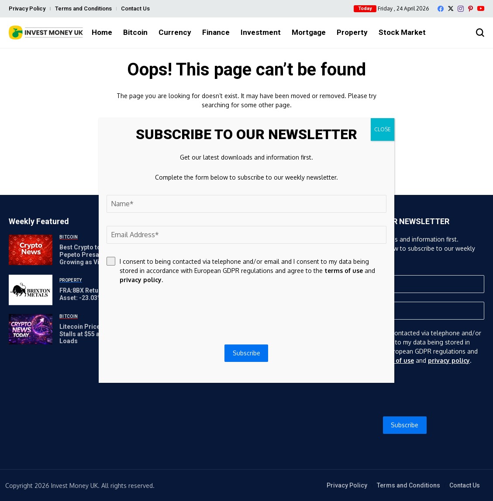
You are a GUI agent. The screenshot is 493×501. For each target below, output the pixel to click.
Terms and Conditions (83, 8)
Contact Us (135, 8)
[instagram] (461, 9)
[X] (450, 8)
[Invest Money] (46, 32)
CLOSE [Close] (382, 129)
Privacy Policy (27, 8)
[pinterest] (470, 9)
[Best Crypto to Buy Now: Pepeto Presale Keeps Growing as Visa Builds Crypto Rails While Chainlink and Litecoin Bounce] (30, 250)
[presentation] (404, 391)
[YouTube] (480, 8)
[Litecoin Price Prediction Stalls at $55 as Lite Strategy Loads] (30, 329)
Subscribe (404, 425)
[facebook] (441, 9)
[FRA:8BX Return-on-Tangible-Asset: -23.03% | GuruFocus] (30, 290)
